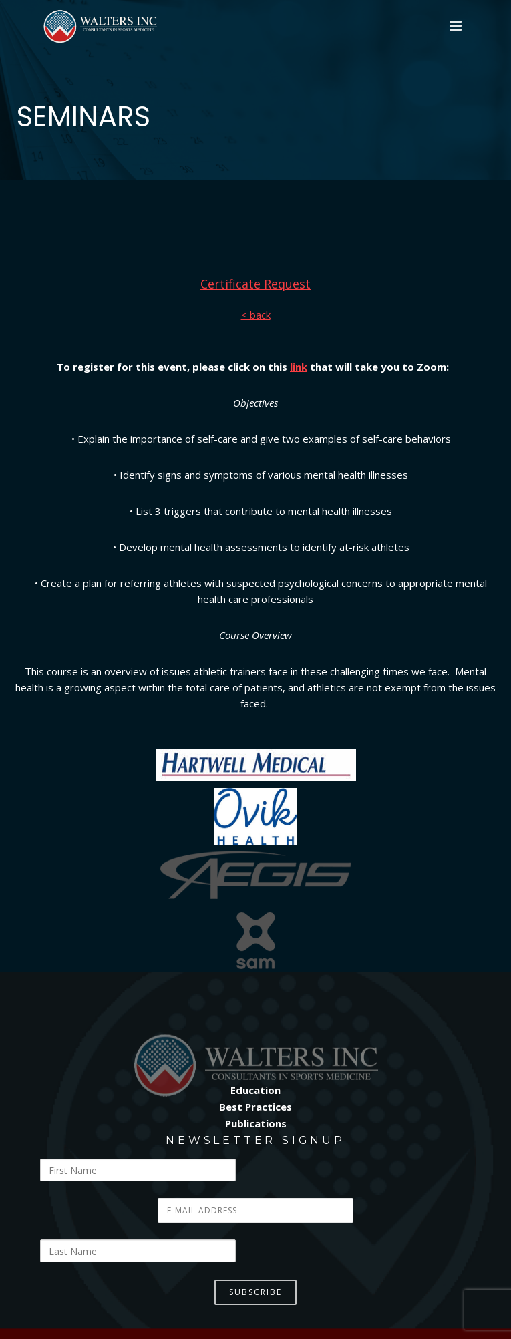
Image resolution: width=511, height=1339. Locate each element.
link (298, 366)
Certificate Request (255, 284)
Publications (256, 1123)
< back (256, 314)
